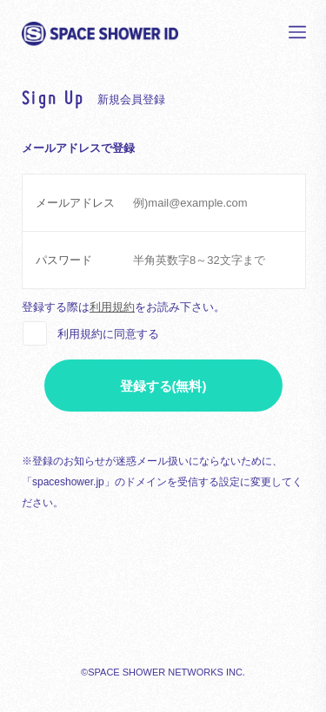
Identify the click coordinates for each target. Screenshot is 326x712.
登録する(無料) (163, 386)
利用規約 (112, 306)
